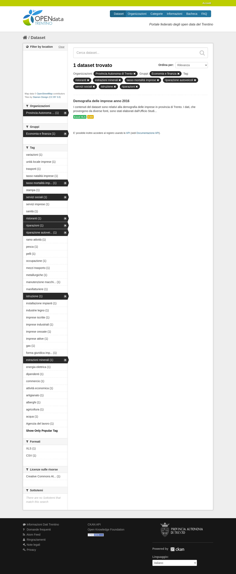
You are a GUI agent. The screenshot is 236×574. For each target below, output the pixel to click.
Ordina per (165, 65)
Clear (61, 46)
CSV (90, 116)
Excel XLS (80, 116)
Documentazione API (147, 133)
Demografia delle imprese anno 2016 (101, 101)
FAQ (204, 13)
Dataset (119, 13)
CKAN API (94, 524)
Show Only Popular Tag (42, 430)
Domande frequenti (37, 529)
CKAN (177, 549)
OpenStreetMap (45, 93)
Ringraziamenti (34, 539)
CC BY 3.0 (55, 97)
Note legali (31, 544)
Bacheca (191, 13)
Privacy (29, 549)
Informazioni (174, 13)
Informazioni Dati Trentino (41, 524)
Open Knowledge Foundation (106, 529)
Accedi (206, 3)
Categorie (157, 13)
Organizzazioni (137, 13)
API (128, 133)
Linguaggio (160, 556)
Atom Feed (31, 534)
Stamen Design (40, 97)
